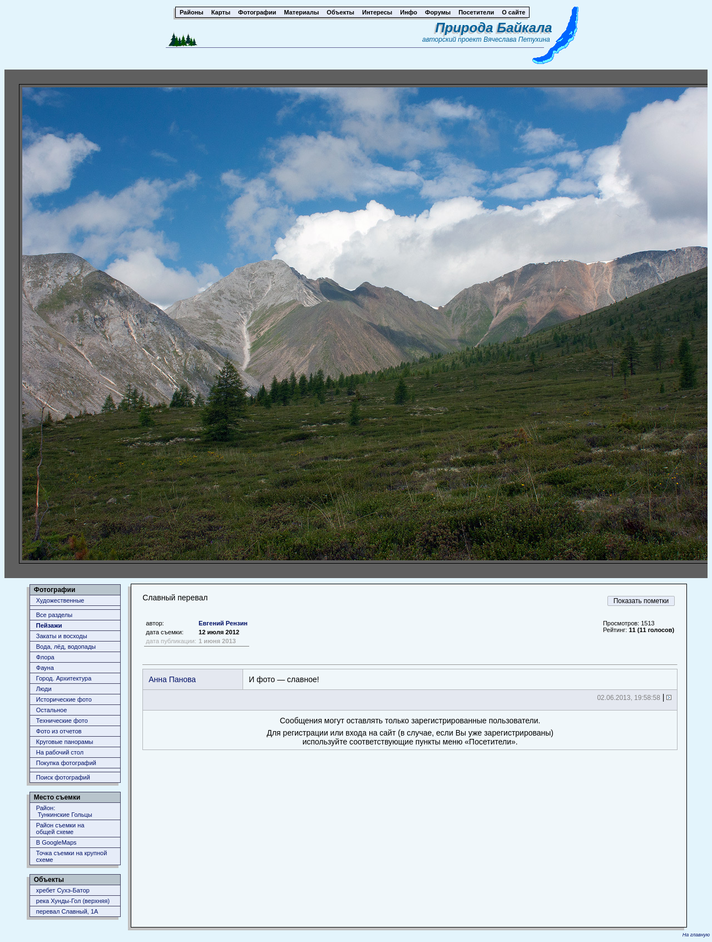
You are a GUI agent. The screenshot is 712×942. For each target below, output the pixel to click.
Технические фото (62, 720)
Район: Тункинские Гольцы (64, 811)
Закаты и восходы (61, 636)
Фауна (45, 667)
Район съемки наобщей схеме (60, 828)
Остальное (51, 710)
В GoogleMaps (56, 842)
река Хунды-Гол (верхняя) (73, 900)
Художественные (60, 600)
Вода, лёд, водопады (66, 646)
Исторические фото (64, 699)
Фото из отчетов (59, 731)
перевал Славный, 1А (67, 911)
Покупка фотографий (66, 762)
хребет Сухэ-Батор (63, 890)
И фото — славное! (284, 679)
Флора (45, 657)
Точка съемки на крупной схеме (71, 856)
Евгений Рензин (223, 623)
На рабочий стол (59, 752)
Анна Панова (172, 679)
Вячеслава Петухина (516, 39)
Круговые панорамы (64, 741)
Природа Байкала (494, 27)
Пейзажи (49, 625)
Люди (44, 688)
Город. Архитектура (64, 678)
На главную (696, 935)
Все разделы (54, 614)
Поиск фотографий (63, 777)
